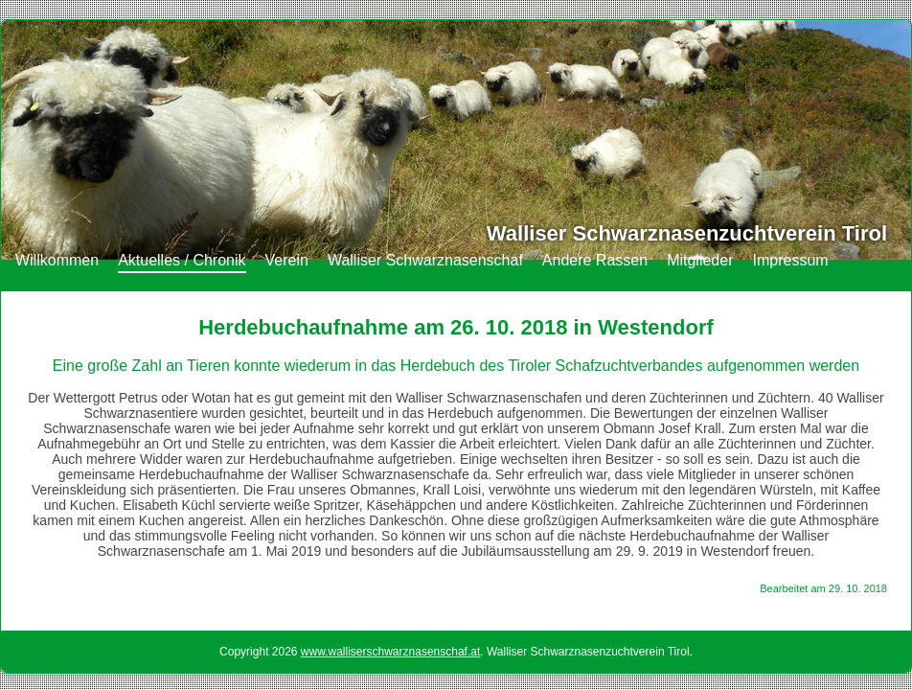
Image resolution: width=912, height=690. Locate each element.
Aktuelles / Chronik (181, 260)
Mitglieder (700, 260)
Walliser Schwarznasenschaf (425, 260)
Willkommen (57, 260)
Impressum (790, 260)
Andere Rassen (595, 260)
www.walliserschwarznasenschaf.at (390, 651)
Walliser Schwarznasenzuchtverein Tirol (687, 233)
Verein (286, 260)
